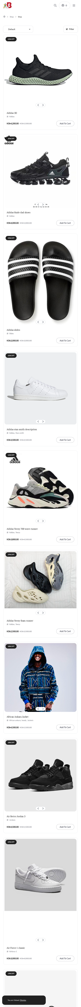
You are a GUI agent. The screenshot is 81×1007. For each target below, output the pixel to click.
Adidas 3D (12, 113)
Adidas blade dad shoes (18, 212)
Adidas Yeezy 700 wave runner (22, 529)
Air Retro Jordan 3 (16, 816)
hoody (24, 720)
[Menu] (74, 5)
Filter (70, 29)
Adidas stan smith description (22, 429)
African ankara (15, 720)
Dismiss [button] (23, 1000)
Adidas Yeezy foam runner (20, 620)
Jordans (12, 820)
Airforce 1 (13, 951)
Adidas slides (13, 330)
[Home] (4, 16)
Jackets (30, 720)
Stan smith (20, 433)
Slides (11, 333)
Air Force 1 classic (16, 948)
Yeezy (18, 532)
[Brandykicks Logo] (8, 5)
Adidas (12, 116)
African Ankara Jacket (17, 717)
